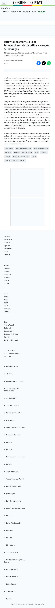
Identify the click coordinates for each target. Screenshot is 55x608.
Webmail (9, 538)
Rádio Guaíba (11, 584)
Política (6, 271)
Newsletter (8, 240)
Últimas (7, 237)
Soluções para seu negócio (15, 457)
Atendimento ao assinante (15, 427)
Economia (7, 274)
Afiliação (9, 374)
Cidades (7, 277)
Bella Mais (7, 328)
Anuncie (9, 442)
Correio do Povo (12, 366)
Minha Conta (10, 545)
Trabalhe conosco (12, 405)
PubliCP (7, 243)
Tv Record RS (10, 591)
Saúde (6, 303)
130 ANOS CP (16, 12)
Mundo (4, 8)
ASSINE (6, 12)
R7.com (9, 599)
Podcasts (7, 255)
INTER (34, 12)
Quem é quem (11, 398)
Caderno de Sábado (11, 334)
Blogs (6, 252)
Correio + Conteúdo (11, 340)
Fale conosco (11, 420)
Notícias (7, 268)
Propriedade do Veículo (14, 381)
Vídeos (6, 265)
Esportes (7, 309)
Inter (6, 322)
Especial (7, 337)
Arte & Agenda (9, 325)
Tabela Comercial (12, 472)
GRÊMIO (26, 12)
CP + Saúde (10, 516)
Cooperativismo (9, 350)
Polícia (6, 280)
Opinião (7, 246)
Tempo (6, 297)
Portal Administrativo (13, 523)
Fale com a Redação (13, 435)
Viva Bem (7, 356)
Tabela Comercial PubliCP (15, 479)
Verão (6, 306)
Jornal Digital (10, 494)
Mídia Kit (9, 464)
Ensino (6, 300)
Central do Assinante (13, 486)
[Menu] (3, 3)
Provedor (9, 530)
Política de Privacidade (14, 413)
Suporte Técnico (12, 552)
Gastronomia (8, 331)
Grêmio (6, 312)
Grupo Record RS (12, 569)
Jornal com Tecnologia (12, 353)
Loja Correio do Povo (13, 501)
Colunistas (8, 249)
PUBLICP (41, 12)
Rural (6, 294)
